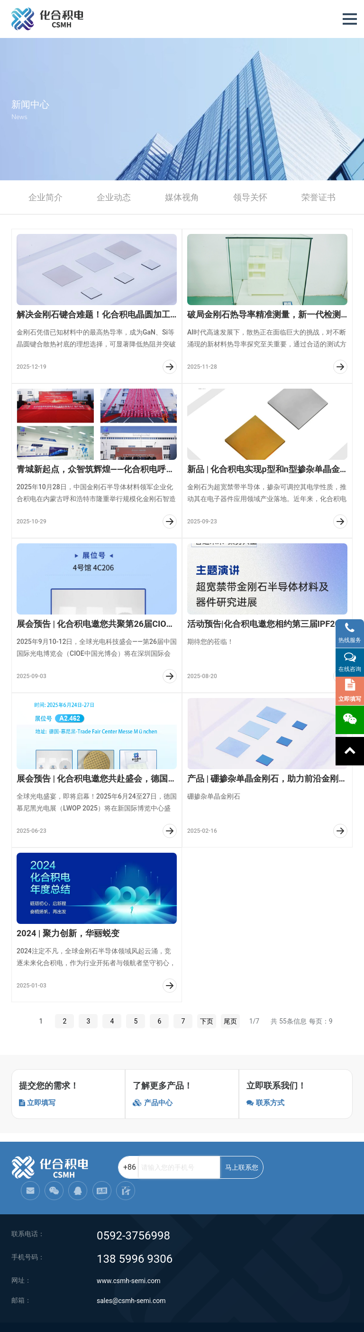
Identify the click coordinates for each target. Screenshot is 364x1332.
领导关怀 (250, 197)
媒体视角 (182, 197)
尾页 (230, 1021)
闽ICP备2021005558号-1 (321, 1317)
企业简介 (45, 197)
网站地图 (165, 1317)
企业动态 (114, 197)
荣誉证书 (318, 197)
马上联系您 (218, 1167)
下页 (206, 1021)
